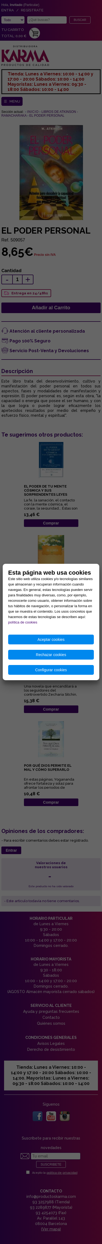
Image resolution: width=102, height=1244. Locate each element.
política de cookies (22, 622)
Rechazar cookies (51, 655)
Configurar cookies (51, 670)
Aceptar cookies (51, 639)
